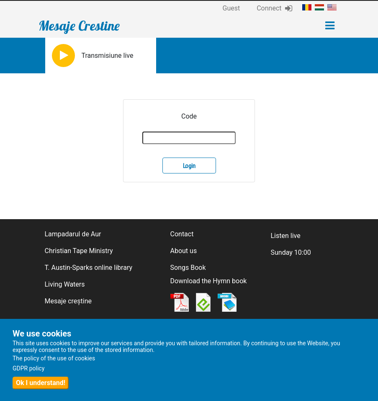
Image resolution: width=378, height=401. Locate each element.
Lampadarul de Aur (73, 234)
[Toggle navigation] (330, 25)
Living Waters (65, 284)
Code (189, 116)
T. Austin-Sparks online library (89, 268)
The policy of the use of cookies (54, 358)
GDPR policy (28, 368)
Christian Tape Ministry (79, 251)
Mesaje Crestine (79, 25)
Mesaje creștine (68, 301)
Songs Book (188, 268)
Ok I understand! (40, 383)
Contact (182, 234)
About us (183, 251)
